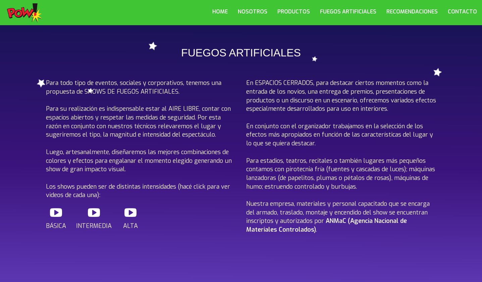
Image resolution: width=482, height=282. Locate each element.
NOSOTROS (252, 11)
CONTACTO (462, 11)
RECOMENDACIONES (412, 11)
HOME (220, 11)
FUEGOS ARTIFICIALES (348, 11)
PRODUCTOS (293, 11)
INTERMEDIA (94, 218)
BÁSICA (56, 218)
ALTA (130, 218)
